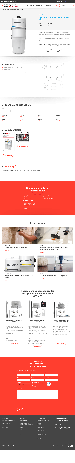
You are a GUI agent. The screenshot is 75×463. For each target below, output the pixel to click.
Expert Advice (41, 443)
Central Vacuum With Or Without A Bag (19, 253)
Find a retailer (6, 436)
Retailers (43, 5)
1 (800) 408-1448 (38, 379)
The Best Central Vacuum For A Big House (54, 288)
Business (37, 5)
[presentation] (26, 416)
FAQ (38, 434)
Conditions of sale (60, 458)
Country (32, 390)
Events (39, 451)
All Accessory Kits (37, 362)
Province (47, 390)
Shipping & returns (41, 440)
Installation (39, 436)
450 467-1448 (58, 437)
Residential (30, 5)
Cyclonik (16, 9)
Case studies (22, 434)
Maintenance (40, 437)
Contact (57, 5)
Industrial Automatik (23, 433)
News (21, 447)
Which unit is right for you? (24, 436)
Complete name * (20, 385)
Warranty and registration (42, 438)
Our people (5, 440)
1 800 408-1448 (59, 1)
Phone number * (34, 385)
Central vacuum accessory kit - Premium (37, 333)
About (21, 440)
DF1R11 (48, 25)
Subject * (19, 395)
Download (8, 155)
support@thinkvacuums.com (36, 397)
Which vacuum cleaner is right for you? (8, 433)
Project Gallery (42, 447)
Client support (49, 5)
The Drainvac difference (24, 443)
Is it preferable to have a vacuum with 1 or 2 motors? (18, 288)
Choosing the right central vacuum (43, 433)
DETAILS (16, 1)
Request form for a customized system (26, 437)
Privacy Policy (53, 458)
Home (4, 9)
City (18, 390)
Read (6, 257)
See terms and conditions (47, 198)
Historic (21, 442)
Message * (19, 401)
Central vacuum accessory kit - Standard (14, 333)
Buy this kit (13, 355)
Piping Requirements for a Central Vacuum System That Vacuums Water (54, 254)
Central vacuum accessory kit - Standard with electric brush (61, 333)
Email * (46, 385)
